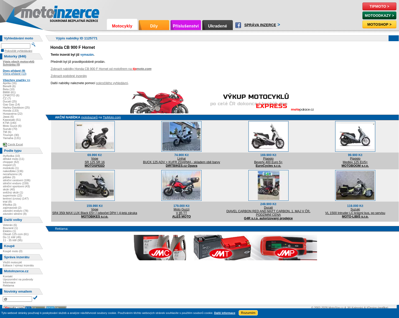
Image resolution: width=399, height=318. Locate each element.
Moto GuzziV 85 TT (181, 211)
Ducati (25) (10, 101)
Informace (9, 282)
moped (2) (9, 164)
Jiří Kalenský (355, 307)
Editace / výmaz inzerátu (18, 265)
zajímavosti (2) (12, 207)
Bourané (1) (10, 228)
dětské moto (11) (13, 158)
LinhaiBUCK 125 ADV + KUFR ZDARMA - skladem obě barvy (181, 160)
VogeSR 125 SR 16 (95, 160)
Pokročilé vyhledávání (18, 50)
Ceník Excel (15, 144)
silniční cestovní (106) (16, 180)
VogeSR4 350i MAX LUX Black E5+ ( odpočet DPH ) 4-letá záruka (94, 211)
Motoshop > (379, 24)
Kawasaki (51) (12, 119)
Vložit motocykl (12, 262)
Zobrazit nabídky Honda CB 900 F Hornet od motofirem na (101, 69)
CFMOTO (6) (11, 95)
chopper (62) (11, 161)
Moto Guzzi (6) (12, 125)
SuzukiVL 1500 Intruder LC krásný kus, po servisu (355, 211)
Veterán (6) (10, 224)
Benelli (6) (9, 86)
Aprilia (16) (10, 83)
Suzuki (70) (10, 128)
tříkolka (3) (9, 204)
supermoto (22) (12, 195)
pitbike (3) (9, 177)
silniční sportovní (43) (16, 186)
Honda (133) (11, 110)
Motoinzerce (31, 12)
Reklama (8, 285)
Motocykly (122, 26)
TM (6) (7, 131)
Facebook (238, 25)
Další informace (224, 312)
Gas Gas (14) (11, 104)
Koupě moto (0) (12, 251)
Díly (154, 26)
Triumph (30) (11, 135)
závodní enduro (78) (15, 210)
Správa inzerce (260, 25)
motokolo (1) (11, 168)
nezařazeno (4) (12, 174)
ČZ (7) (7, 98)
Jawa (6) (8, 116)
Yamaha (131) (12, 138)
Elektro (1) (9, 231)
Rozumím (248, 313)
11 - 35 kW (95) (12, 240)
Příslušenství (186, 26)
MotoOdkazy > (379, 15)
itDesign (372, 307)
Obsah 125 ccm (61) (15, 234)
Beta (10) (9, 89)
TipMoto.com (112, 117)
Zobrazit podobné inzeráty (69, 76)
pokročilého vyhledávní (112, 83)
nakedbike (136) (13, 171)
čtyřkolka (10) (11, 155)
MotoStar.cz (336, 307)
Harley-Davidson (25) (16, 107)
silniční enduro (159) (15, 183)
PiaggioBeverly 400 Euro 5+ (268, 160)
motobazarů (89, 117)
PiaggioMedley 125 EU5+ (355, 160)
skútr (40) (9, 189)
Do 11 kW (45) (12, 237)
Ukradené (217, 26)
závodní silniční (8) (14, 213)
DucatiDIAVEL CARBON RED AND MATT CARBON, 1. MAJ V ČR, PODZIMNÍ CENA (268, 211)
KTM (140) (9, 122)
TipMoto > (379, 6)
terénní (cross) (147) (15, 198)
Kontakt (7, 276)
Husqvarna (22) (12, 113)
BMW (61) (9, 92)
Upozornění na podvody (18, 279)
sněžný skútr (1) (13, 192)
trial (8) (7, 201)
